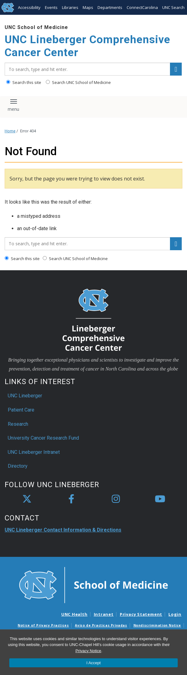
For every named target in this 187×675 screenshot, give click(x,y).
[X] (27, 499)
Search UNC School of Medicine (78, 82)
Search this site (23, 82)
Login (174, 614)
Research (18, 424)
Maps (88, 7)
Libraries (70, 7)
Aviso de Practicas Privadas (101, 625)
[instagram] (116, 499)
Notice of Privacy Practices (43, 625)
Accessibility (29, 7)
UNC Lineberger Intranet (34, 452)
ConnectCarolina (142, 7)
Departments (110, 7)
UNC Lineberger (25, 396)
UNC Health (74, 614)
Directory (18, 466)
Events (51, 7)
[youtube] (160, 499)
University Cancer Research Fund (43, 438)
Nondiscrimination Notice (157, 625)
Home (10, 131)
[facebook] (71, 499)
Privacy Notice (88, 650)
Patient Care (21, 410)
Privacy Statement (141, 614)
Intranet (104, 614)
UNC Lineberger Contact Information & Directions (63, 530)
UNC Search (173, 7)
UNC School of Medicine (36, 27)
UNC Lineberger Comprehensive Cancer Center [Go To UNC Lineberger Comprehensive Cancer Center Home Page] (87, 46)
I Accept (93, 663)
